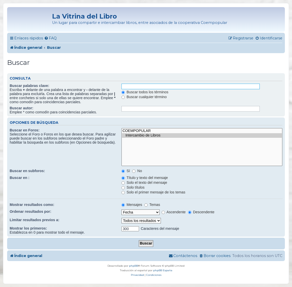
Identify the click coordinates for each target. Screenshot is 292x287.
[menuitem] (50, 38)
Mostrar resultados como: (32, 205)
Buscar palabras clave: (29, 86)
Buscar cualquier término (144, 97)
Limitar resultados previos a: (34, 220)
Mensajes (131, 205)
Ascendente (174, 212)
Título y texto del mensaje (144, 178)
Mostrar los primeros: (28, 228)
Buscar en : (19, 178)
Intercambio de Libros (202, 135)
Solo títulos (133, 187)
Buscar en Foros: (25, 130)
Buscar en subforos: (27, 171)
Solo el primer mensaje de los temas (153, 192)
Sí (125, 171)
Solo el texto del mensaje (144, 182)
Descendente (201, 212)
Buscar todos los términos (144, 92)
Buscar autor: (21, 108)
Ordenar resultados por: (30, 211)
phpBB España (162, 270)
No (137, 171)
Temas (152, 205)
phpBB (133, 265)
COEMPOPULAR (202, 131)
